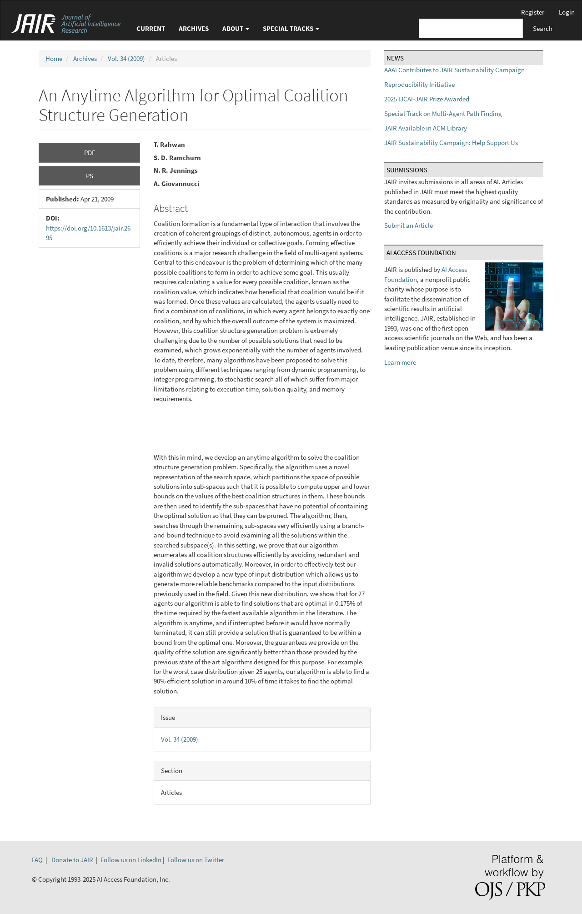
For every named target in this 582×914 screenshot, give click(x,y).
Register (532, 12)
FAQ (37, 859)
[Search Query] (471, 28)
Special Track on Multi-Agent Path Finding (443, 113)
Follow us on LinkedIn (130, 859)
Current (150, 28)
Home (53, 58)
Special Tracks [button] (291, 28)
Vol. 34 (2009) (126, 58)
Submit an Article (408, 225)
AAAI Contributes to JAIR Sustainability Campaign (454, 69)
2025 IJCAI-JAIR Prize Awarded (426, 99)
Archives (194, 28)
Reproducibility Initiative (419, 84)
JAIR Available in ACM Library (425, 128)
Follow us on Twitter (195, 859)
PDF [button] (89, 152)
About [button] (235, 28)
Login (567, 12)
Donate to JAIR (72, 859)
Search (542, 28)
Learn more (400, 362)
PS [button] (89, 175)
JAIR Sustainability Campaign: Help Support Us (451, 142)
